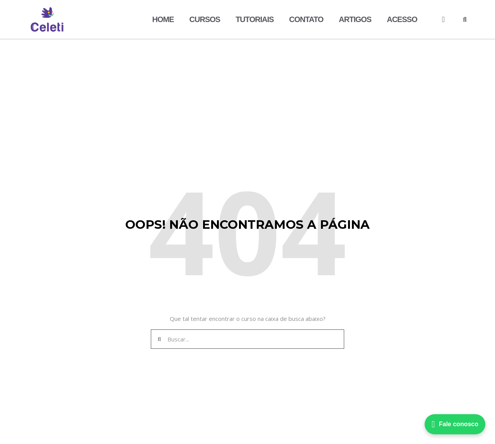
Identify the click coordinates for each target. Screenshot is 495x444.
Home (163, 19)
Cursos (204, 19)
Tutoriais (254, 19)
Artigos (355, 19)
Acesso (402, 19)
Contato (306, 19)
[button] (465, 20)
